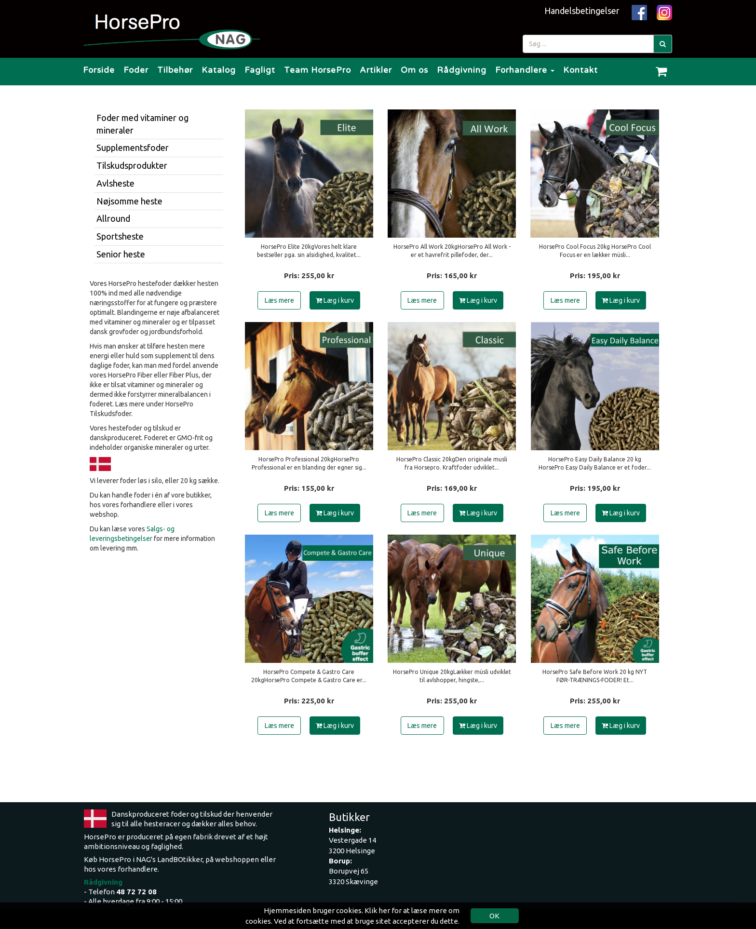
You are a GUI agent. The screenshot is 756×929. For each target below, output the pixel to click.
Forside (99, 70)
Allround (113, 218)
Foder (135, 70)
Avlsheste (115, 183)
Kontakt (580, 70)
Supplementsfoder (132, 147)
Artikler (376, 70)
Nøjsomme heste (129, 201)
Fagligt (259, 70)
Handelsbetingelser (582, 10)
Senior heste (120, 254)
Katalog (219, 70)
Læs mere (279, 300)
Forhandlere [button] (524, 70)
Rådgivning (461, 70)
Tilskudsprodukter (131, 165)
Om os (414, 70)
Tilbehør (175, 70)
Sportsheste (120, 236)
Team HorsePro (317, 70)
